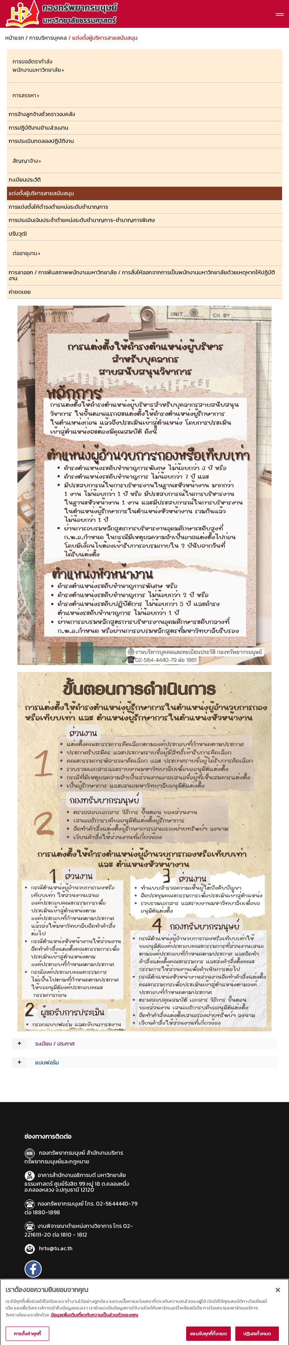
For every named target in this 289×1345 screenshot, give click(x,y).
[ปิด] (278, 1296)
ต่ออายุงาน (25, 253)
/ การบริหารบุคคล (46, 37)
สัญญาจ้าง (25, 160)
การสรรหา (24, 95)
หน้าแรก (14, 37)
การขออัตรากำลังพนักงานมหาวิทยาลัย (37, 65)
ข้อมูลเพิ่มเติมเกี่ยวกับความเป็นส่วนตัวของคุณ (94, 1321)
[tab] (144, 1043)
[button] (144, 1043)
